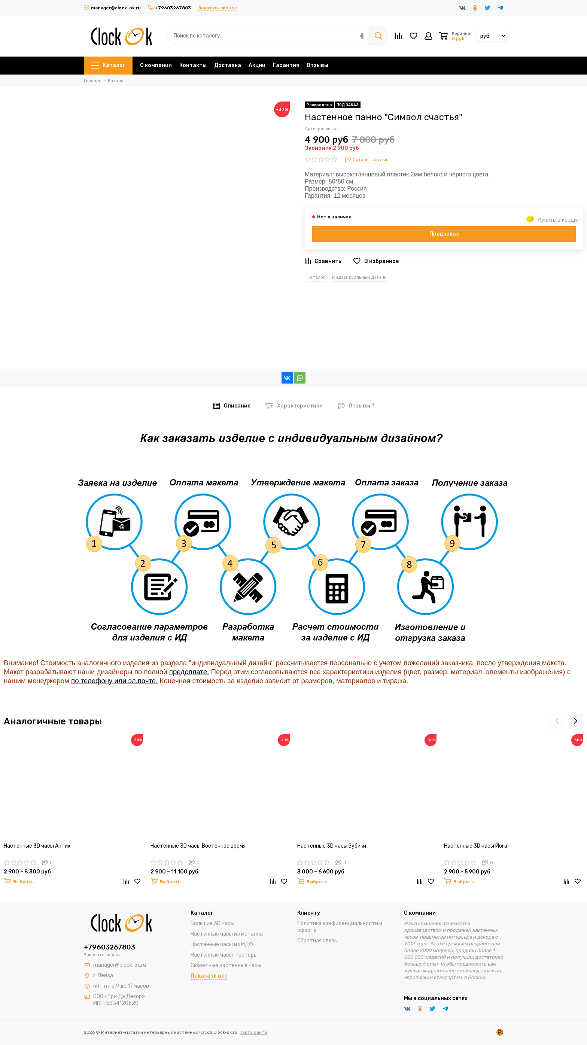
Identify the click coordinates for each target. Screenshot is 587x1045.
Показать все (209, 976)
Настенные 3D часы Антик (37, 846)
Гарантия (286, 65)
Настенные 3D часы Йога (475, 846)
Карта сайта (253, 1032)
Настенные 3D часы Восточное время (198, 846)
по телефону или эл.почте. (114, 681)
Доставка (227, 65)
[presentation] (557, 721)
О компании (156, 65)
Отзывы (317, 65)
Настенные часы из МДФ (222, 944)
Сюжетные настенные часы (226, 965)
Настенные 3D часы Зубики (331, 846)
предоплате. (189, 672)
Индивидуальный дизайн (359, 277)
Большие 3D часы (212, 923)
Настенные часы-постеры (224, 955)
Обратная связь (317, 941)
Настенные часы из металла (227, 934)
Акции (257, 65)
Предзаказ (444, 234)
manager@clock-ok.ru (112, 7)
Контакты (193, 65)
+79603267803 (169, 7)
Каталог (108, 65)
